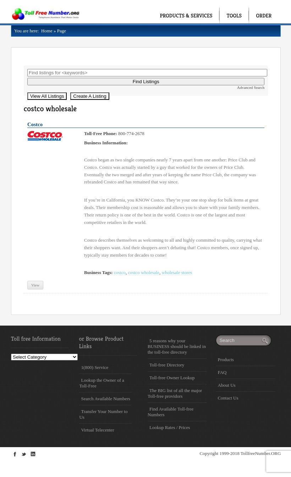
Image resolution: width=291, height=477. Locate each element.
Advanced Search (250, 87)
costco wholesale (143, 272)
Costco (35, 124)
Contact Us (228, 398)
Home (45, 30)
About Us (226, 385)
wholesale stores (177, 272)
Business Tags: (98, 272)
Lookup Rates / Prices (169, 427)
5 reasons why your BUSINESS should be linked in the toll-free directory (177, 346)
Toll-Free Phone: (100, 133)
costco (120, 272)
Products (226, 359)
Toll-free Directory (166, 365)
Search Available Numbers (105, 398)
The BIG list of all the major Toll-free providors (175, 393)
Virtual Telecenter (97, 430)
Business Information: (106, 142)
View (35, 285)
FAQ (222, 372)
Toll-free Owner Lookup (172, 377)
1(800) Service (94, 367)
